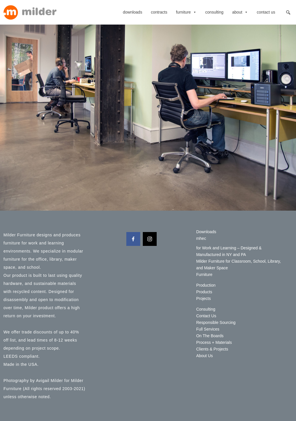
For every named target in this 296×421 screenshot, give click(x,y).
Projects (203, 298)
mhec (201, 238)
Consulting (214, 12)
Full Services (207, 329)
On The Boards (210, 335)
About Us (204, 355)
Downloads (132, 12)
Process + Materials (214, 342)
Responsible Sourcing (216, 322)
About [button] (240, 12)
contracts (159, 12)
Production (206, 285)
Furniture (186, 12)
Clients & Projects (212, 349)
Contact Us (266, 12)
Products (204, 292)
